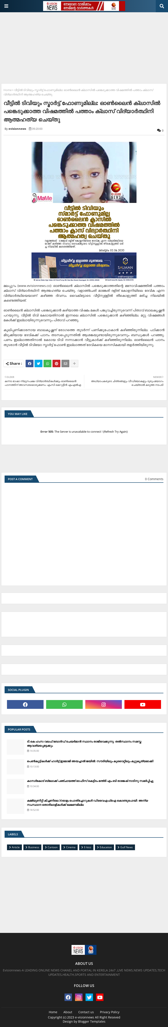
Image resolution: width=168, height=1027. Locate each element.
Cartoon (53, 847)
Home (8, 90)
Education (106, 847)
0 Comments (154, 479)
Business (33, 847)
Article (16, 847)
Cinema (70, 847)
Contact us (86, 1012)
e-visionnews (84, 1017)
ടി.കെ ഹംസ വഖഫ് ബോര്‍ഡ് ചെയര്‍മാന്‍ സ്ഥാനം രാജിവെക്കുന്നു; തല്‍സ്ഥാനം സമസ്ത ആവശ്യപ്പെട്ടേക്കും (84, 743)
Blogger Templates (91, 1021)
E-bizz (87, 847)
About (67, 1012)
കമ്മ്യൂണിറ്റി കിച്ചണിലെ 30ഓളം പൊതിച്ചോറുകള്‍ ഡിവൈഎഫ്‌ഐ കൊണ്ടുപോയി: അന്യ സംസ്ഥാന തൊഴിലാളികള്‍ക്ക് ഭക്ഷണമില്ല (87, 802)
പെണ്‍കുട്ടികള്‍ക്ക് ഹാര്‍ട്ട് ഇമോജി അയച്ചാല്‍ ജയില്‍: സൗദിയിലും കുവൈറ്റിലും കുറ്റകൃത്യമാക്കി (90, 761)
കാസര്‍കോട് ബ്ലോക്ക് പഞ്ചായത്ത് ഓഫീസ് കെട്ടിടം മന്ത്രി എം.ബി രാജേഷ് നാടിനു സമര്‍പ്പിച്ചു (90, 781)
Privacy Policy (109, 1012)
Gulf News (126, 847)
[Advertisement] (84, 46)
